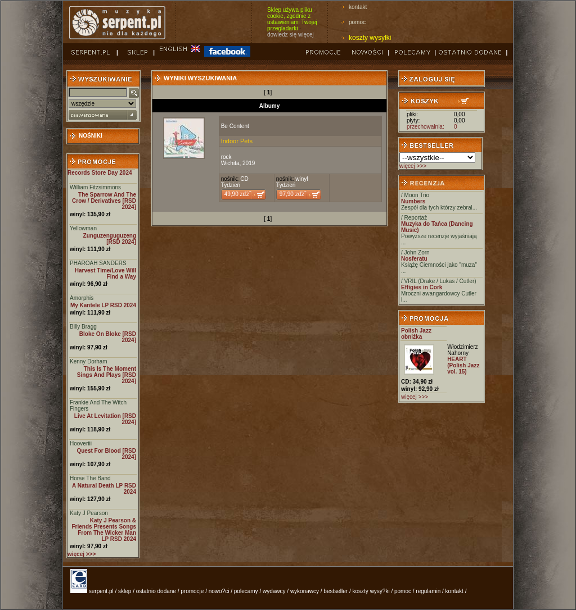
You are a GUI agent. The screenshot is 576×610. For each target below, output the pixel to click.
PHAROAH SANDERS (98, 263)
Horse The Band (90, 478)
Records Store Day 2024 (100, 173)
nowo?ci (219, 591)
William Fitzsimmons (95, 187)
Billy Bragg (83, 327)
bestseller (335, 591)
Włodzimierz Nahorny (462, 350)
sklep (124, 591)
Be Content (235, 126)
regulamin (428, 591)
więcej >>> (412, 166)
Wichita (230, 163)
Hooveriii (81, 443)
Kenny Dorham (88, 361)
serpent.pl (101, 591)
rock (226, 157)
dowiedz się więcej (290, 34)
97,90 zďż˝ (293, 194)
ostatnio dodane (156, 591)
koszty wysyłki (370, 38)
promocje (192, 591)
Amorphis (81, 298)
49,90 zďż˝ (237, 194)
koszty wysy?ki (371, 591)
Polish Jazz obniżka (416, 333)
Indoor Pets (237, 141)
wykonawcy (304, 591)
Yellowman (83, 228)
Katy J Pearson (89, 513)
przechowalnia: (425, 127)
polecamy (246, 591)
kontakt (358, 7)
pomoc (357, 22)
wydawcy (274, 591)
